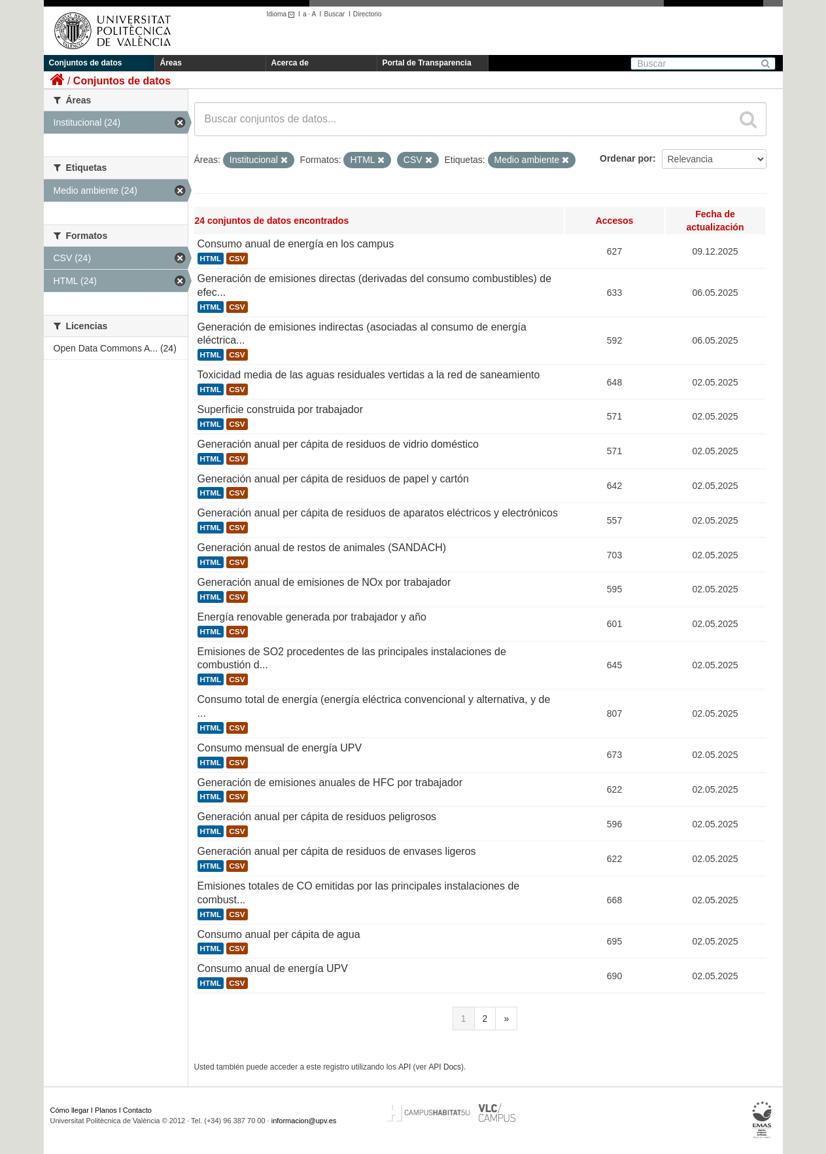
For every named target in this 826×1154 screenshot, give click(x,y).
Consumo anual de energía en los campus (296, 243)
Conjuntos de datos (85, 62)
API (404, 1067)
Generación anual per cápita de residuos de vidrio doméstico (338, 444)
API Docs (444, 1067)
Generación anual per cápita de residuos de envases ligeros (337, 851)
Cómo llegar (69, 1110)
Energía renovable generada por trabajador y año (312, 616)
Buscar (334, 14)
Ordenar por (626, 158)
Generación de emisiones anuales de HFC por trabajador (330, 782)
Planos (106, 1110)
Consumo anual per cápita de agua (279, 934)
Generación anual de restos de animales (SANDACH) (322, 547)
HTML (211, 258)
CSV (237, 258)
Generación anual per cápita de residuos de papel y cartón (333, 478)
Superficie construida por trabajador (280, 409)
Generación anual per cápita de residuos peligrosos (317, 816)
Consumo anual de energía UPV (273, 968)
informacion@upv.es (304, 1121)
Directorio (367, 14)
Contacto (137, 1110)
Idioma (283, 14)
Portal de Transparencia (427, 62)
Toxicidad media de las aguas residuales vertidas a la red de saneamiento (369, 374)
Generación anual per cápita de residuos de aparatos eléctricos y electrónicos (378, 512)
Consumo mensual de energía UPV (280, 747)
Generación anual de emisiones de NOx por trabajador (324, 582)
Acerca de (290, 62)
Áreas (171, 62)
